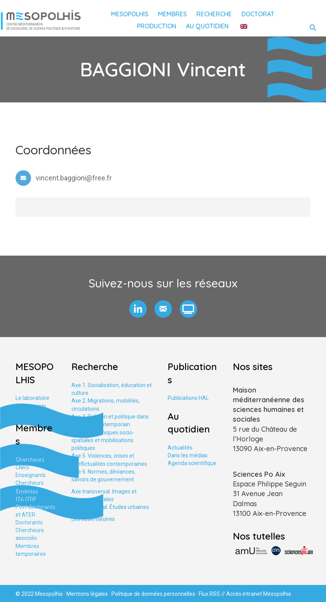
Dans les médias (188, 455)
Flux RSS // (212, 594)
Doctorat (257, 14)
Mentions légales (87, 594)
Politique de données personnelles (153, 594)
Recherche (214, 14)
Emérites (27, 491)
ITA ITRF (26, 499)
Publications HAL (188, 398)
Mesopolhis (129, 14)
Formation (28, 414)
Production (156, 26)
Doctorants (29, 522)
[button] (138, 309)
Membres (172, 14)
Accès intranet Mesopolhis (258, 594)
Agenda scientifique (192, 463)
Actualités (180, 448)
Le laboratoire (32, 398)
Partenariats (31, 406)
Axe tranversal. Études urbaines (110, 507)
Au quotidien (207, 26)
